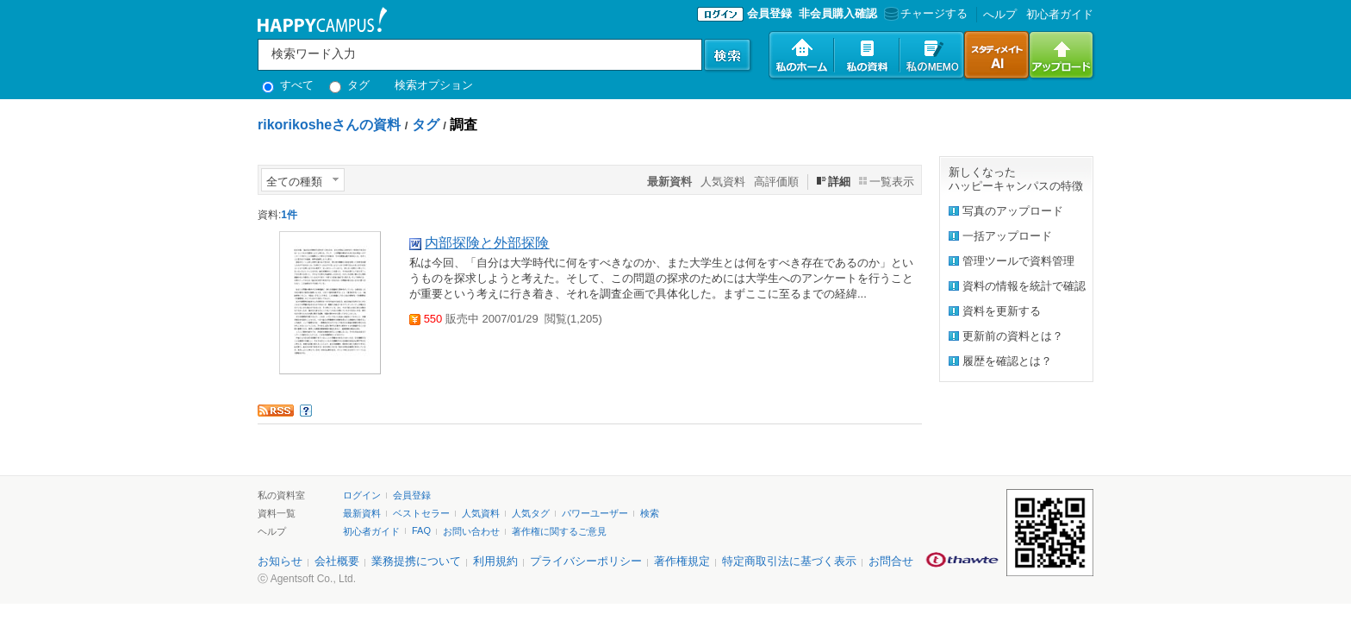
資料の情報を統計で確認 (1024, 285)
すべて (288, 84)
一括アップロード (1007, 235)
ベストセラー (421, 513)
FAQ (421, 530)
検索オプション (434, 84)
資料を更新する (1001, 310)
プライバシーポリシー (586, 561)
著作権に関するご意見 (559, 531)
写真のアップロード (1012, 210)
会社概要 (336, 561)
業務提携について (416, 561)
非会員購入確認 (838, 13)
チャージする (924, 13)
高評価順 (776, 181)
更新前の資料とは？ (1012, 335)
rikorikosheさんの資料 (329, 124)
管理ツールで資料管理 (1018, 260)
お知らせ (280, 561)
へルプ (1000, 14)
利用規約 (495, 561)
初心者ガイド (1059, 14)
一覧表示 (891, 181)
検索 (649, 513)
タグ (349, 84)
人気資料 (722, 181)
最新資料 (362, 513)
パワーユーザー (595, 513)
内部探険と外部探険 (487, 242)
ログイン (362, 495)
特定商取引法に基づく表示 (789, 561)
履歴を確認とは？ (1007, 360)
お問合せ (890, 561)
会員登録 (769, 13)
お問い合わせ (471, 531)
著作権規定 (682, 561)
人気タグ (531, 513)
